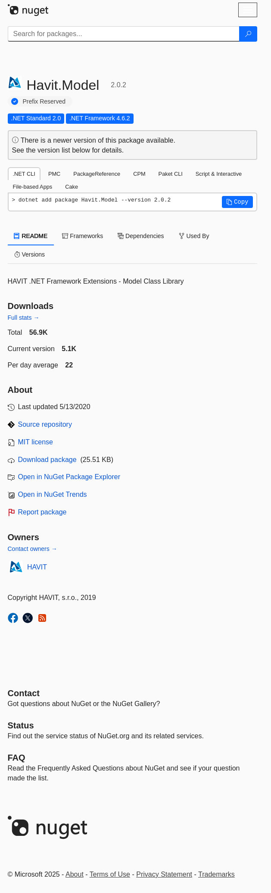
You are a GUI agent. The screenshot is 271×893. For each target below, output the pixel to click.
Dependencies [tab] (141, 236)
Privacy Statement (164, 874)
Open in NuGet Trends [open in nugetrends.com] (52, 494)
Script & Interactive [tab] (219, 174)
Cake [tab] (71, 186)
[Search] (248, 34)
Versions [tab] (29, 254)
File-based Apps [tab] (33, 186)
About (74, 874)
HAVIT (37, 567)
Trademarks (216, 874)
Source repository (45, 424)
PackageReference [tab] (96, 174)
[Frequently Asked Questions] (16, 757)
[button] (237, 202)
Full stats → (24, 317)
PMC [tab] (54, 174)
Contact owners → (32, 548)
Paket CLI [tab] (171, 174)
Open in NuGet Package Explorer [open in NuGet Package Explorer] (69, 476)
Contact (24, 693)
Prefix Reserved (44, 101)
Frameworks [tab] (82, 236)
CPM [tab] (139, 174)
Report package (42, 512)
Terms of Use (110, 874)
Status (21, 725)
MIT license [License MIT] (35, 442)
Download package (47, 459)
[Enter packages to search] (124, 34)
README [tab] (31, 236)
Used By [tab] (194, 236)
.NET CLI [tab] (24, 174)
